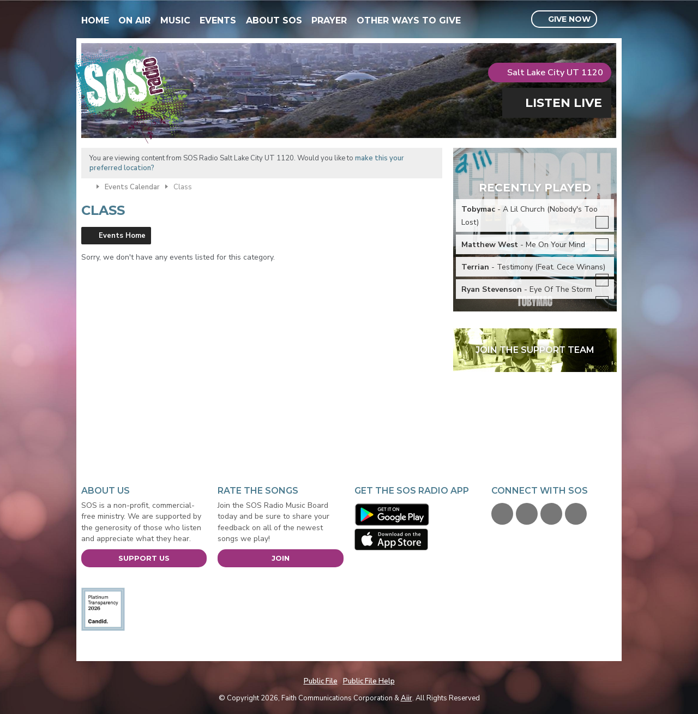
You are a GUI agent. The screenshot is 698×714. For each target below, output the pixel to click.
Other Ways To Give (409, 20)
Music (175, 20)
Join (281, 558)
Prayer (329, 20)
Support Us (144, 558)
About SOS (274, 20)
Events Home (122, 236)
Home (95, 20)
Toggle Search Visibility (610, 19)
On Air (134, 20)
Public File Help (369, 681)
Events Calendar (132, 187)
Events (218, 20)
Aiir (406, 698)
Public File (321, 681)
